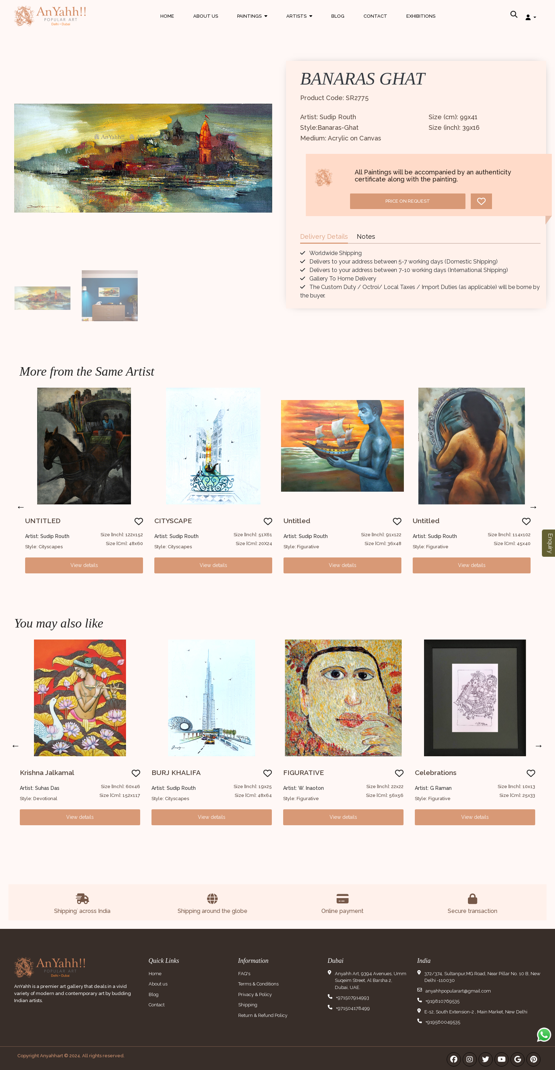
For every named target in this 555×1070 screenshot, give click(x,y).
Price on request (407, 201)
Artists (299, 22)
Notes (366, 236)
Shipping (247, 1004)
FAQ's (244, 973)
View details (84, 565)
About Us (205, 15)
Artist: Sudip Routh (47, 536)
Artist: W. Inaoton (303, 788)
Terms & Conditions (258, 984)
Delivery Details (324, 236)
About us (158, 984)
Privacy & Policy (255, 994)
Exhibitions (420, 15)
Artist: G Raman (433, 788)
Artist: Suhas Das (39, 788)
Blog (337, 15)
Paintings (252, 22)
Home (167, 15)
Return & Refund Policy (262, 1015)
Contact (375, 15)
